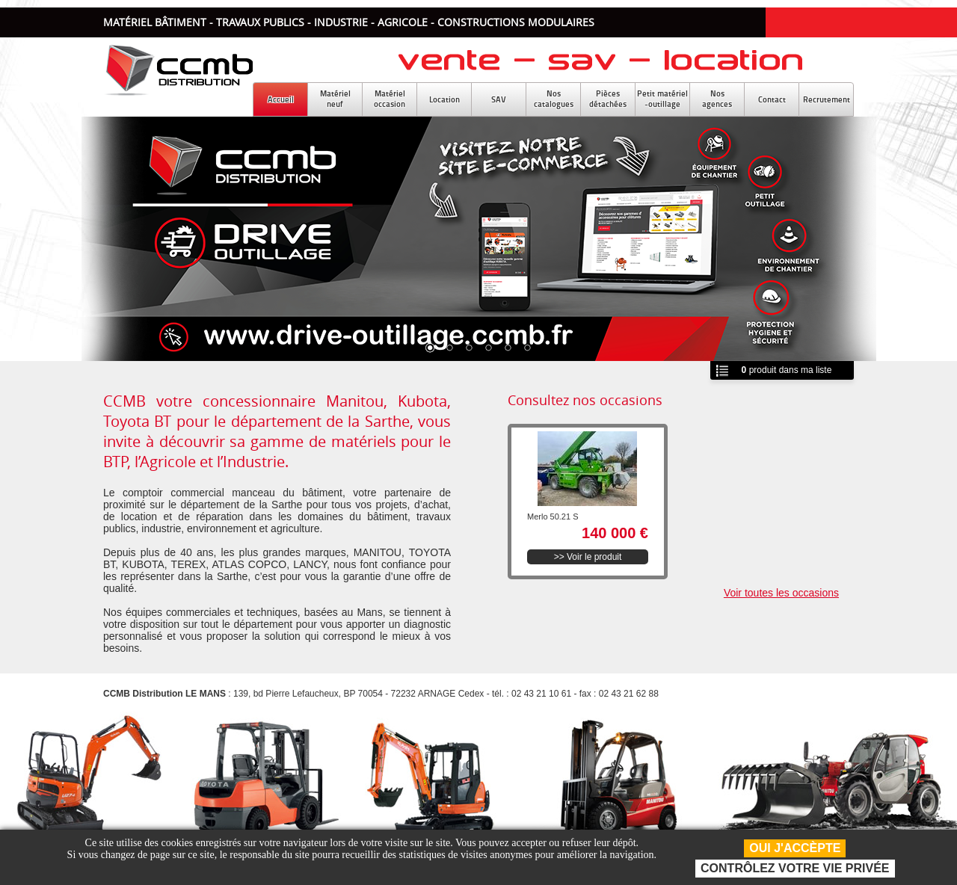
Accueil (281, 99)
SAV (498, 99)
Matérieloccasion (389, 98)
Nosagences (717, 98)
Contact (772, 99)
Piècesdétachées (608, 98)
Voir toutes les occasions (781, 593)
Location (444, 99)
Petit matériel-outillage (662, 98)
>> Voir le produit (588, 557)
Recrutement (826, 99)
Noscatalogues (553, 98)
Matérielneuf (335, 98)
